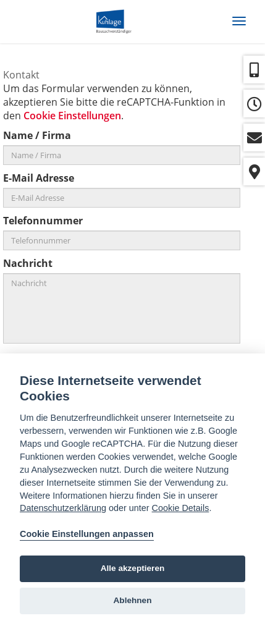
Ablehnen (133, 600)
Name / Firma (37, 135)
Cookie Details (180, 508)
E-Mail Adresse (38, 178)
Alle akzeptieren (133, 568)
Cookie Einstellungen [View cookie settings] (72, 115)
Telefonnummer (43, 220)
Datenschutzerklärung (63, 508)
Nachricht (28, 263)
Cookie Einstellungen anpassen (87, 534)
